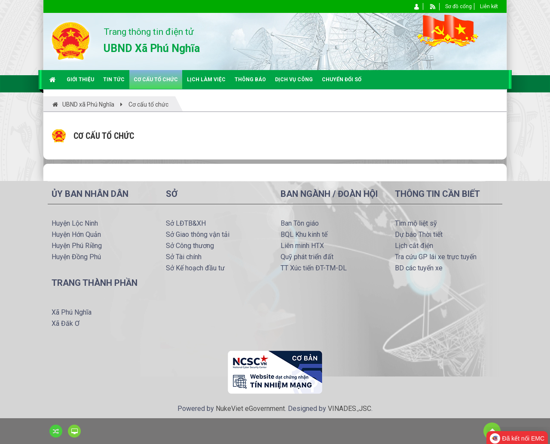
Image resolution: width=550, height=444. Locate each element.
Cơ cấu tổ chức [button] (156, 80)
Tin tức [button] (114, 80)
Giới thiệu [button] (80, 80)
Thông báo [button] (250, 80)
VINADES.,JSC (349, 408)
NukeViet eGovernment (250, 408)
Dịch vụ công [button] (294, 80)
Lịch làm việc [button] (206, 80)
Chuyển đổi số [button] (341, 80)
